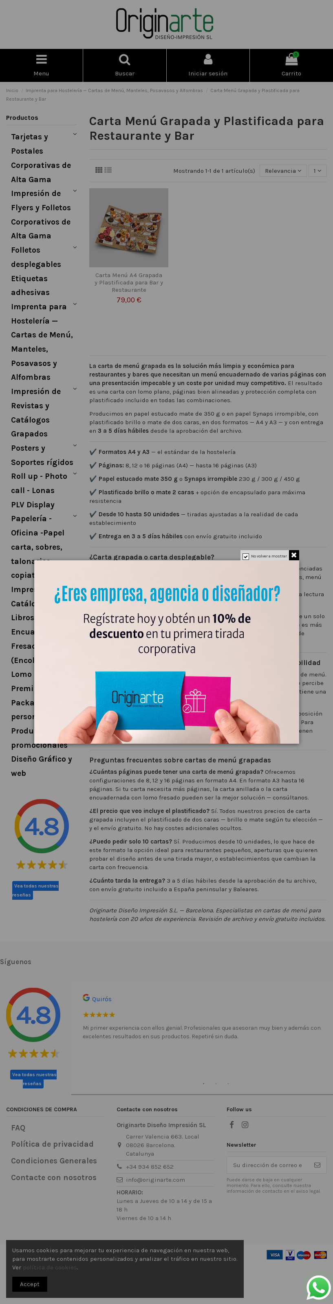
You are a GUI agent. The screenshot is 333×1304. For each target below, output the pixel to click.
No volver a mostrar (269, 556)
